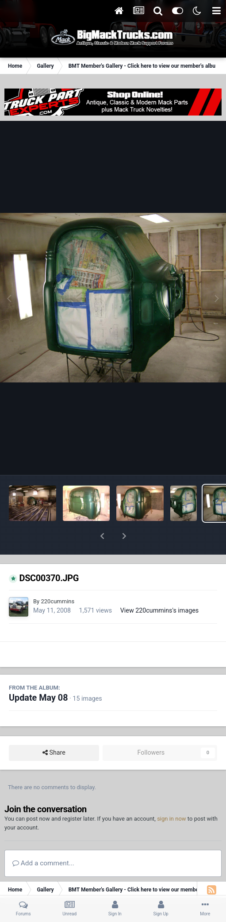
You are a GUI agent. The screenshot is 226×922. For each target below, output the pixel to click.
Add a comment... (43, 840)
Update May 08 (38, 675)
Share (53, 729)
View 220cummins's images (159, 587)
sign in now (171, 795)
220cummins (57, 578)
